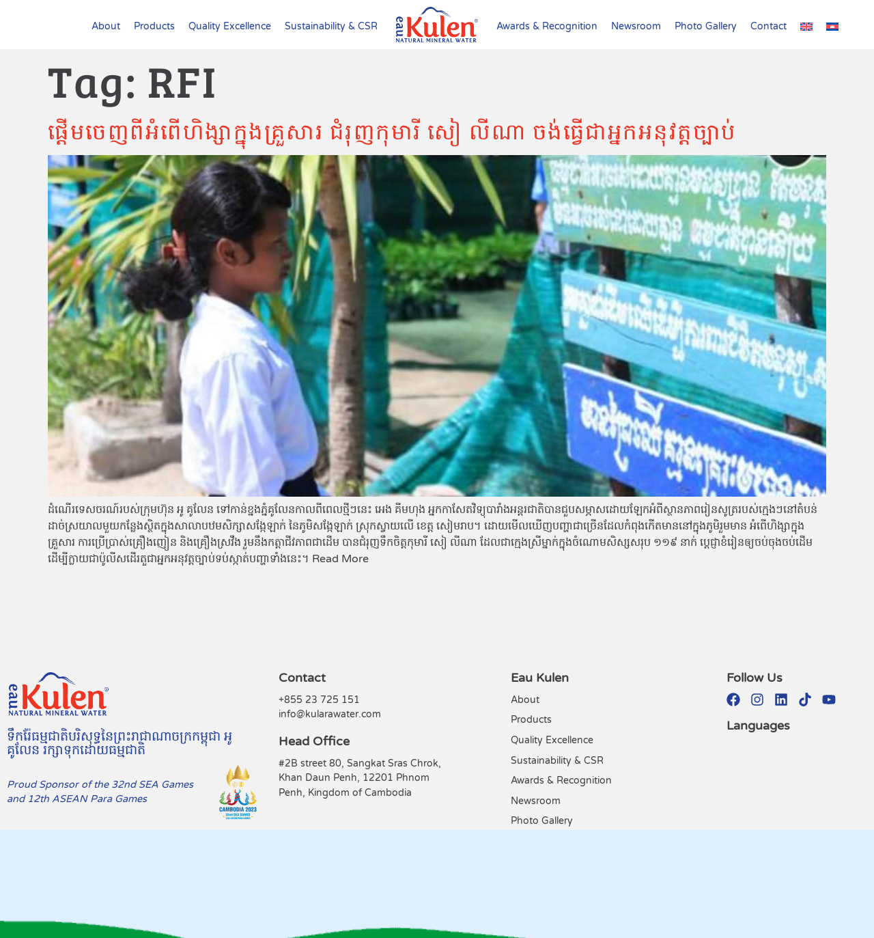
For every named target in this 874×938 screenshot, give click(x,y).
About (105, 26)
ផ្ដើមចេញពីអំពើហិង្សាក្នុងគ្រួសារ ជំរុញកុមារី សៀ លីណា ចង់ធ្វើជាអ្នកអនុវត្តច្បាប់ (392, 131)
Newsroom (636, 26)
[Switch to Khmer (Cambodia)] (832, 27)
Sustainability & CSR (331, 26)
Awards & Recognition (546, 26)
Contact (768, 26)
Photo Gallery (706, 26)
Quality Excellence (229, 26)
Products (154, 26)
